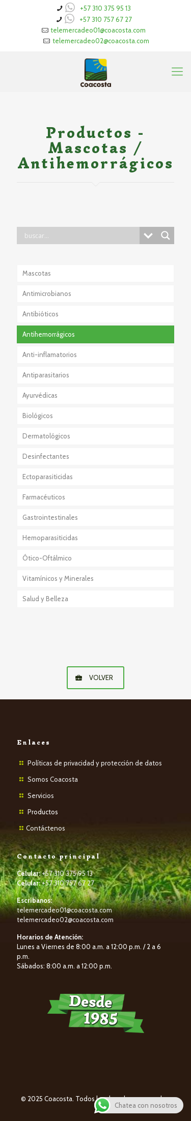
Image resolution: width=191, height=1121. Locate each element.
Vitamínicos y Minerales (58, 578)
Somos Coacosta (53, 779)
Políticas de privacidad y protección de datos (95, 763)
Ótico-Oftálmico (47, 558)
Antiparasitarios (45, 375)
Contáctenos (45, 828)
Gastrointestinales (50, 517)
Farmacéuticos (43, 497)
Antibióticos (40, 314)
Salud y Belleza (45, 599)
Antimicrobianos (46, 293)
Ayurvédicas (40, 395)
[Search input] (80, 235)
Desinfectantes (45, 456)
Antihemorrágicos (48, 334)
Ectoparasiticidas (47, 477)
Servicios (41, 795)
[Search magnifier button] (165, 235)
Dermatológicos (46, 436)
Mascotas (36, 273)
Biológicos (37, 415)
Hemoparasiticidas (50, 538)
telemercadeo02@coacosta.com (100, 41)
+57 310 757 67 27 (105, 19)
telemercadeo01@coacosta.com (98, 30)
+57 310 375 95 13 (105, 8)
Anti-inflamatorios (49, 354)
